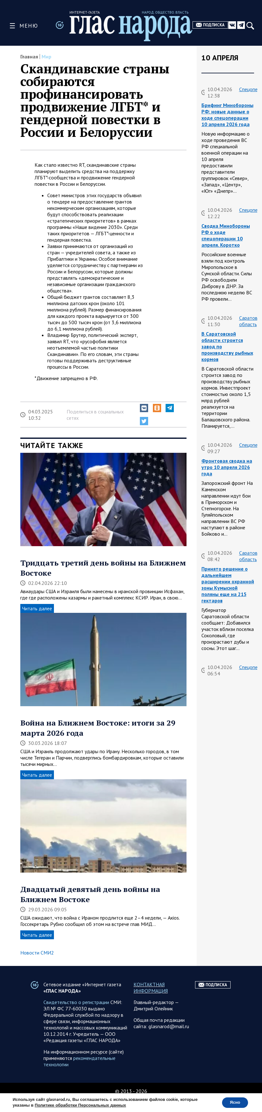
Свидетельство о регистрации (76, 1015)
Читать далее (37, 608)
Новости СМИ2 (37, 952)
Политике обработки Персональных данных (80, 1105)
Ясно (233, 1102)
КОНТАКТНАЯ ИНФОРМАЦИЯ (151, 1000)
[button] (144, 408)
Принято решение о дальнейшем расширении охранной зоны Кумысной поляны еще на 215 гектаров (227, 585)
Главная (29, 56)
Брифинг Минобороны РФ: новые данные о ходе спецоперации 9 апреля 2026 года (227, 940)
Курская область (248, 778)
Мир (46, 56)
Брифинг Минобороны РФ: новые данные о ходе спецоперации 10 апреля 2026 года (227, 114)
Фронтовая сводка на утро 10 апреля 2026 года (226, 467)
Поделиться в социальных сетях (95, 414)
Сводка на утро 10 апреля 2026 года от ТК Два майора (225, 689)
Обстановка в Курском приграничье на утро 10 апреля (227, 797)
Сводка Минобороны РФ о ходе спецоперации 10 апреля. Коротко (225, 235)
